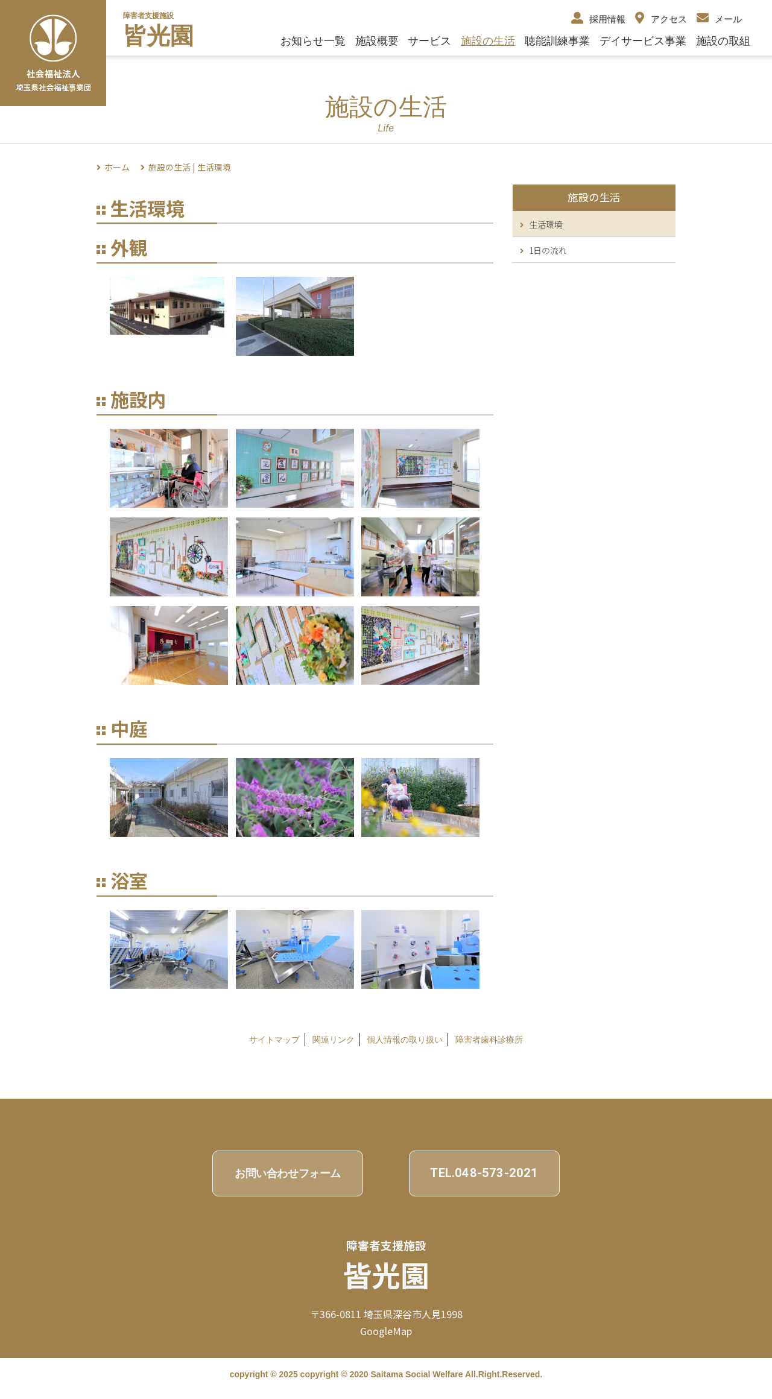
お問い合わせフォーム (288, 1173)
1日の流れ (543, 250)
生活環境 (541, 224)
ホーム (117, 167)
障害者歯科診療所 (489, 1039)
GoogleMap (386, 1331)
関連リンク (333, 1039)
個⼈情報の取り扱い (405, 1039)
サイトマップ (274, 1039)
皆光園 (158, 36)
